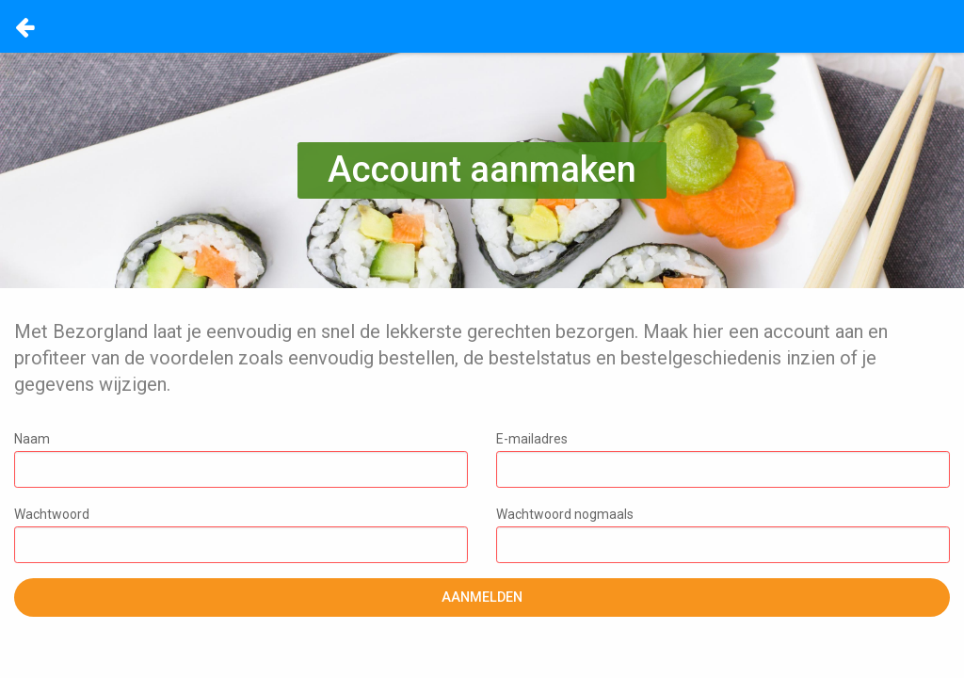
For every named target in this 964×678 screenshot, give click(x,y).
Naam (241, 459)
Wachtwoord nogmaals (723, 535)
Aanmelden (482, 597)
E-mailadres (723, 459)
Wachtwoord (241, 535)
